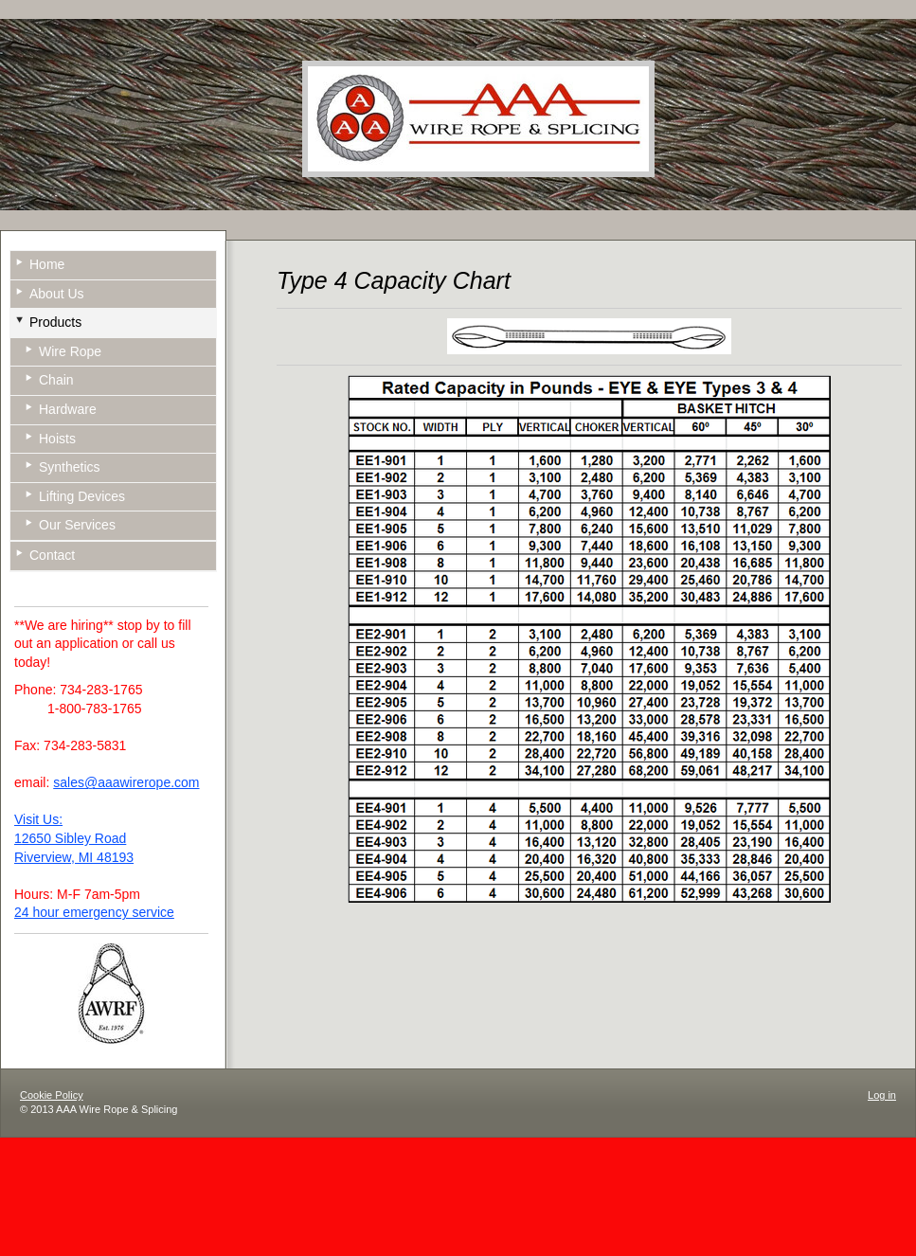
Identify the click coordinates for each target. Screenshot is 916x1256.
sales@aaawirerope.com (126, 782)
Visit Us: (38, 819)
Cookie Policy (51, 1095)
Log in (882, 1095)
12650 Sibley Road (70, 838)
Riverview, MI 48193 (74, 857)
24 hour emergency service (94, 912)
